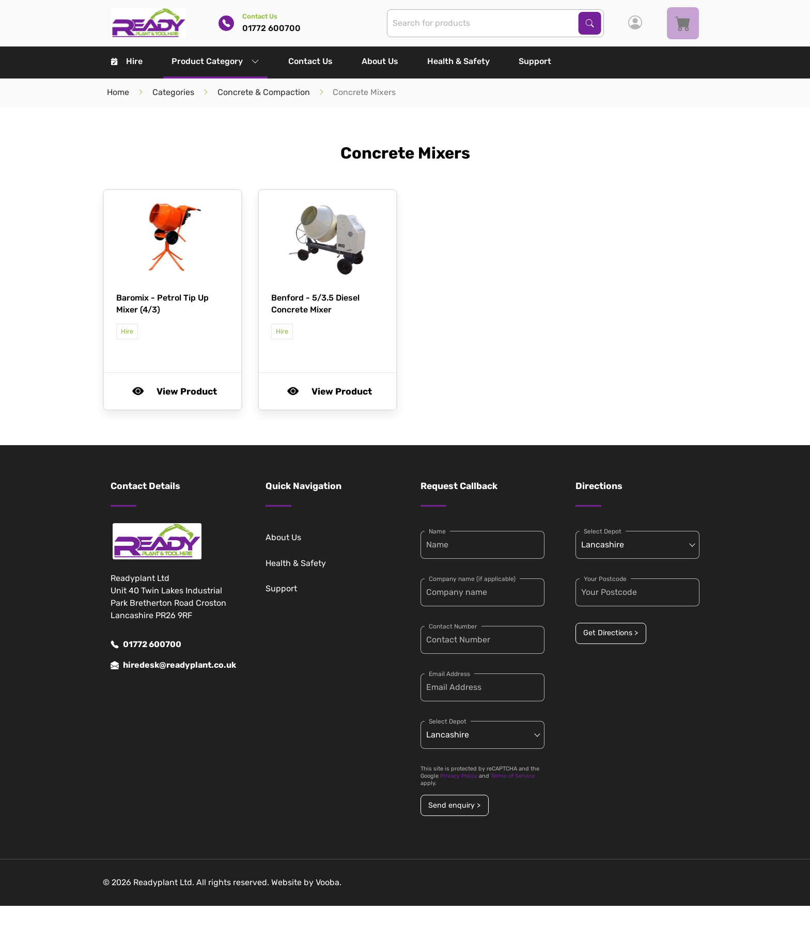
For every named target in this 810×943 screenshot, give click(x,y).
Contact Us (310, 61)
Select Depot (447, 721)
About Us (380, 61)
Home (118, 92)
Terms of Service (513, 776)
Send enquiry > (454, 805)
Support (535, 61)
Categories (173, 92)
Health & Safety (458, 61)
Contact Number (453, 626)
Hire (127, 61)
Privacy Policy (458, 776)
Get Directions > (610, 632)
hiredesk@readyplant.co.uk (173, 665)
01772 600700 (146, 644)
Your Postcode (605, 579)
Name (437, 531)
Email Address (449, 674)
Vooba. (328, 882)
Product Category (215, 61)
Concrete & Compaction (263, 92)
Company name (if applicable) (472, 579)
